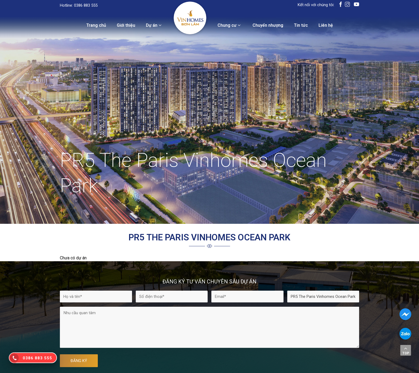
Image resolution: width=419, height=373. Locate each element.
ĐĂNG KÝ (79, 360)
